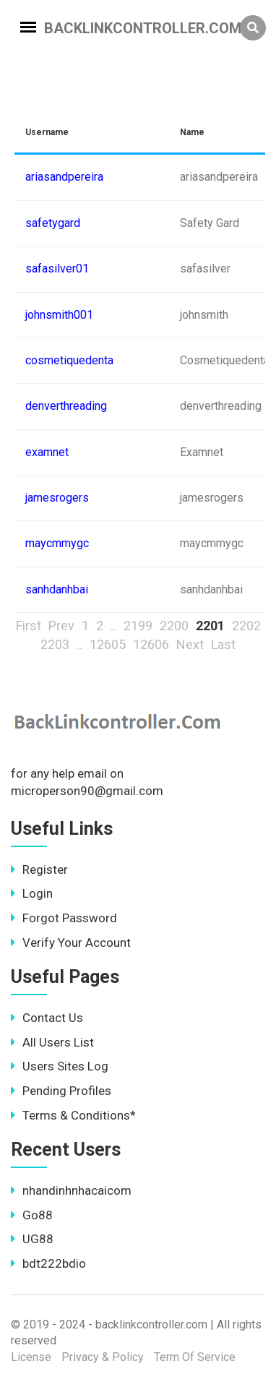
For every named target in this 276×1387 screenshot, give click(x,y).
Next (190, 644)
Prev (61, 625)
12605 (108, 644)
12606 (151, 644)
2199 (138, 625)
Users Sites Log (59, 1066)
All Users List (52, 1042)
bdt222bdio (48, 1263)
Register (39, 869)
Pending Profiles (61, 1090)
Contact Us (47, 1017)
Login (32, 893)
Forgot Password (64, 918)
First (28, 625)
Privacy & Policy (102, 1357)
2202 (246, 625)
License (31, 1357)
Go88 (32, 1215)
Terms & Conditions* (73, 1115)
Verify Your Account (71, 942)
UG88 (32, 1239)
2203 (54, 644)
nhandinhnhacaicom (71, 1190)
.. (113, 625)
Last (223, 644)
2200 (174, 625)
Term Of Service (195, 1357)
